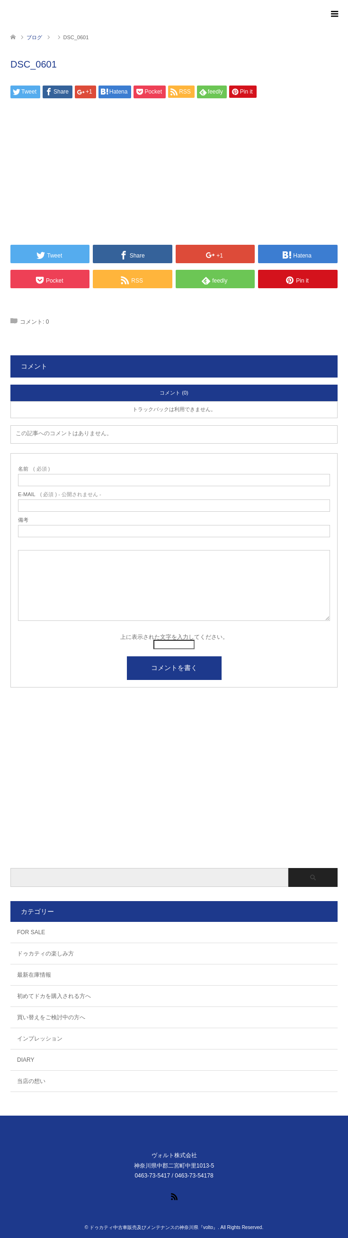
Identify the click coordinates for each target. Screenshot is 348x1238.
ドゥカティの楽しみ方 (45, 953)
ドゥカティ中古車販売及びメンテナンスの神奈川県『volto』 (153, 1227)
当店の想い (31, 1081)
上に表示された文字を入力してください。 (174, 637)
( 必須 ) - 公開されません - (59, 494)
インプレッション (39, 1038)
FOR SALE (31, 932)
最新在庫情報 (34, 974)
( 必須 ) (34, 469)
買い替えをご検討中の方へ (51, 1017)
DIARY (25, 1060)
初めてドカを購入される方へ (54, 996)
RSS (174, 1196)
